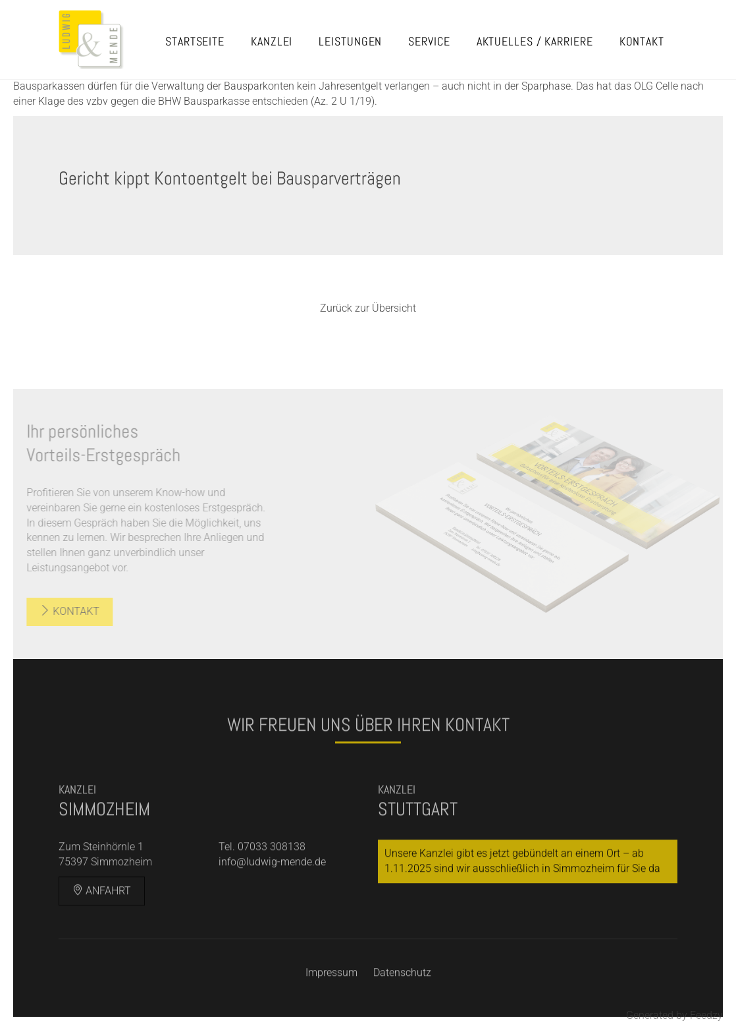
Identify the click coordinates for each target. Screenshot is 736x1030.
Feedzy (706, 1015)
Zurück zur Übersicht (368, 308)
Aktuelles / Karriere (535, 41)
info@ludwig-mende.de (272, 881)
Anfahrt (101, 910)
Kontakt (641, 41)
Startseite (194, 41)
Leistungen (350, 41)
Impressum (331, 993)
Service (429, 41)
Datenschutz (402, 993)
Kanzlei (271, 41)
